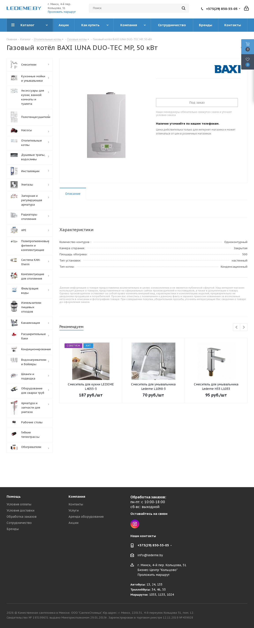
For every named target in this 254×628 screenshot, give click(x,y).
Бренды (13, 529)
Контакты (76, 504)
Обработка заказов (22, 517)
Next (243, 327)
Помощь (14, 496)
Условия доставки (20, 510)
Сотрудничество (19, 523)
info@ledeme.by (150, 555)
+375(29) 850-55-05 (221, 9)
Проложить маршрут (62, 11)
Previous (236, 327)
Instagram (134, 523)
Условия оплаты (19, 504)
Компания (77, 496)
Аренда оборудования (86, 517)
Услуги (74, 510)
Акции (73, 523)
